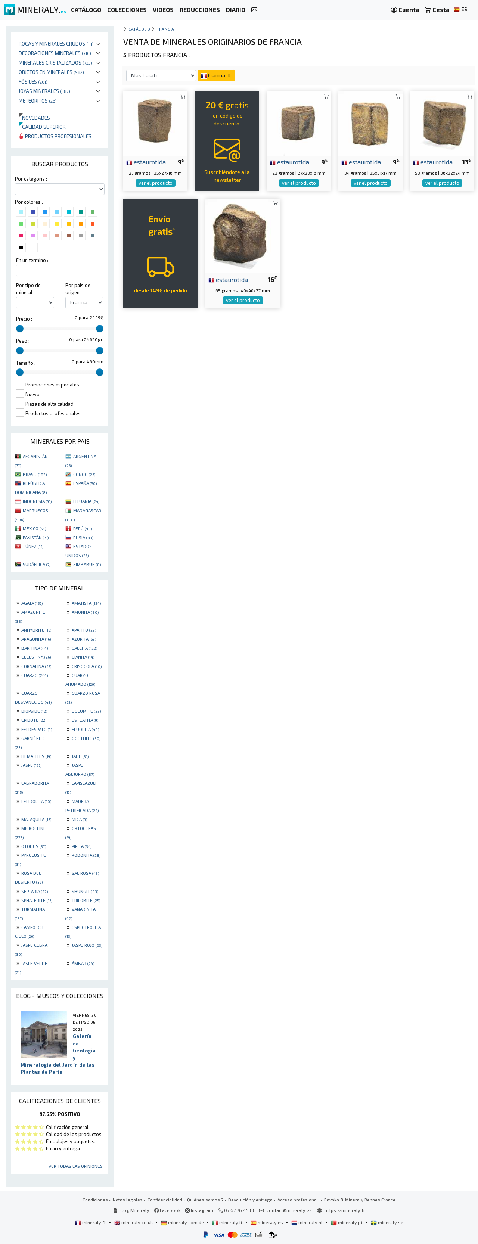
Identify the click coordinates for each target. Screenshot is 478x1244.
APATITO (84, 629)
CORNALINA (36, 666)
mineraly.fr (91, 1222)
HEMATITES (36, 756)
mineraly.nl (307, 1222)
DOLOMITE (86, 710)
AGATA (32, 603)
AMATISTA (86, 603)
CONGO (84, 474)
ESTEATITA (85, 719)
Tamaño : (25, 363)
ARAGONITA (36, 638)
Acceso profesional (298, 1199)
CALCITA (84, 647)
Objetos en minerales (51, 72)
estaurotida (146, 161)
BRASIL (35, 474)
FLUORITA (85, 729)
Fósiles (33, 81)
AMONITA (85, 612)
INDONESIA (37, 501)
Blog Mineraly (131, 1210)
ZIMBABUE (87, 564)
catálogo (139, 29)
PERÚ (82, 528)
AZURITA (84, 638)
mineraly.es (267, 1222)
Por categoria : (31, 179)
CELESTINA (36, 656)
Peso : (23, 341)
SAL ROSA (85, 873)
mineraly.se (387, 1222)
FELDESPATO (36, 729)
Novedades (34, 118)
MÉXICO (34, 528)
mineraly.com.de (183, 1222)
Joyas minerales (44, 91)
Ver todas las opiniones (76, 1166)
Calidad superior (42, 127)
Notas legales (128, 1199)
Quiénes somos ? (205, 1199)
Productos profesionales (55, 136)
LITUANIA (86, 501)
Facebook (167, 1210)
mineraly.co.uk (134, 1222)
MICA (79, 819)
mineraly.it (227, 1222)
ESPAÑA (85, 483)
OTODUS (33, 846)
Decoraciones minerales (55, 53)
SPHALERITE (36, 900)
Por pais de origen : (77, 288)
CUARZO (34, 675)
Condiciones (95, 1199)
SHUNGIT (85, 891)
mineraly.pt (347, 1222)
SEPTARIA (34, 891)
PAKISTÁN (36, 537)
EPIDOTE (33, 719)
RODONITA (86, 855)
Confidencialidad (165, 1199)
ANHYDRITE (36, 629)
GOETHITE (86, 738)
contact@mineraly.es (289, 1210)
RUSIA (83, 537)
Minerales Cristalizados (55, 62)
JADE (80, 756)
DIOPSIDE (34, 710)
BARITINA (34, 647)
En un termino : (32, 260)
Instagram (199, 1210)
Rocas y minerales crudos (56, 43)
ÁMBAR (83, 963)
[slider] (20, 328)
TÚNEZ (33, 546)
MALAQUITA (36, 819)
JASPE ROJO (87, 945)
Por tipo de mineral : (28, 288)
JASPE (31, 765)
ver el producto (156, 183)
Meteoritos (38, 100)
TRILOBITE (86, 900)
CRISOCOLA (87, 666)
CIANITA (83, 656)
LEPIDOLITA (36, 801)
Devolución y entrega (250, 1199)
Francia (165, 29)
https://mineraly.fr (345, 1210)
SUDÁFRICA (36, 564)
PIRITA (81, 846)
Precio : (24, 319)
